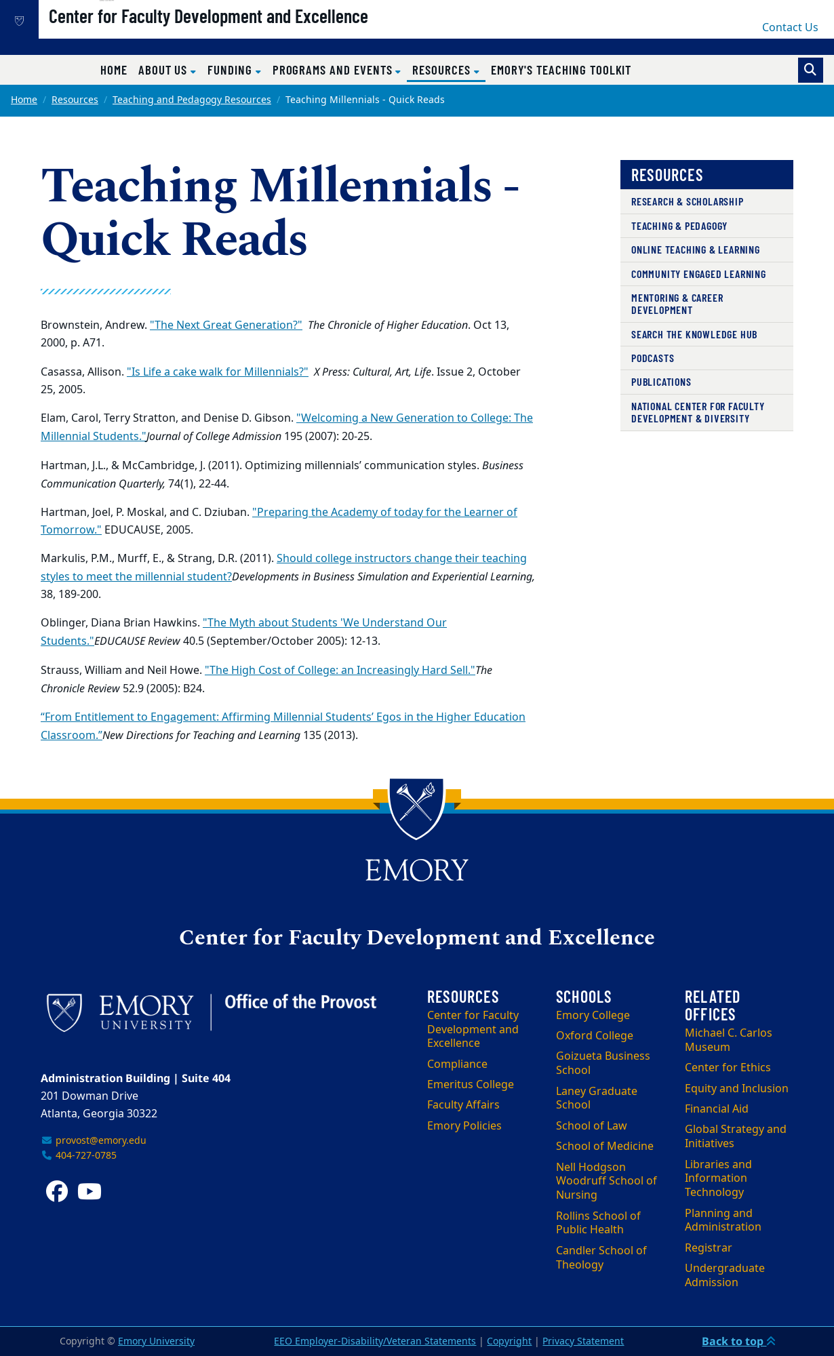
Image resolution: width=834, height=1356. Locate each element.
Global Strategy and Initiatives (736, 1136)
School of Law (591, 1126)
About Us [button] (164, 69)
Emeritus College (470, 1085)
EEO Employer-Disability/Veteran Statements (375, 1341)
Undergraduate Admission (725, 1275)
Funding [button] (231, 69)
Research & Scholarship (687, 201)
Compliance (457, 1064)
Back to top (739, 1341)
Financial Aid (717, 1109)
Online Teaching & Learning (695, 249)
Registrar (708, 1248)
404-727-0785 (79, 1156)
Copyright (509, 1341)
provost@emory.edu (93, 1141)
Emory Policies (464, 1126)
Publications (661, 381)
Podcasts (652, 357)
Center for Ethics (728, 1068)
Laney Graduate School (596, 1098)
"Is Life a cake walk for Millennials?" (218, 372)
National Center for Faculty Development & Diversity (698, 411)
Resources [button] (448, 69)
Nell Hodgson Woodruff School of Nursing (606, 1181)
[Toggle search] (810, 70)
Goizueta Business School (603, 1063)
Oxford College (594, 1036)
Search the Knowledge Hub (694, 333)
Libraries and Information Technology (718, 1179)
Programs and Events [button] (334, 69)
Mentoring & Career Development (677, 303)
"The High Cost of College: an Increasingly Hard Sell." (340, 670)
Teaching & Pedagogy (679, 225)
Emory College (593, 1016)
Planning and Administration (723, 1220)
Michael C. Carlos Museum (728, 1040)
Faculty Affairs (463, 1105)
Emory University (156, 1341)
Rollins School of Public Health (598, 1223)
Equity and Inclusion (737, 1089)
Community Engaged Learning (698, 273)
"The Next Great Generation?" (226, 325)
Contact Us (790, 28)
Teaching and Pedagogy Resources (192, 100)
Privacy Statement (583, 1341)
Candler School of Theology (601, 1258)
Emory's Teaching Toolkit (561, 69)
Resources (75, 100)
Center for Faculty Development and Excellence (254, 34)
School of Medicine (605, 1146)
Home (113, 69)
